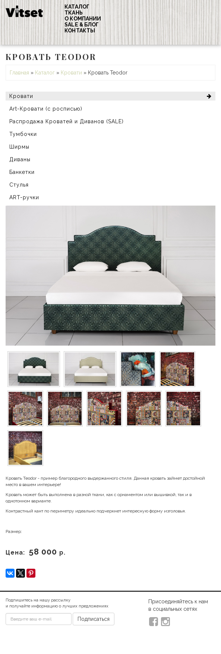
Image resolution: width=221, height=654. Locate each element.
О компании (82, 19)
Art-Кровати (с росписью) (45, 109)
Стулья (19, 185)
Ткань (73, 13)
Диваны (20, 159)
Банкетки (22, 172)
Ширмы (19, 147)
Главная (19, 73)
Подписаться (94, 619)
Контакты (79, 31)
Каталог (76, 7)
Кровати (71, 73)
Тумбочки (23, 134)
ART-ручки (24, 197)
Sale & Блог (81, 25)
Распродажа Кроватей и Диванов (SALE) (66, 121)
